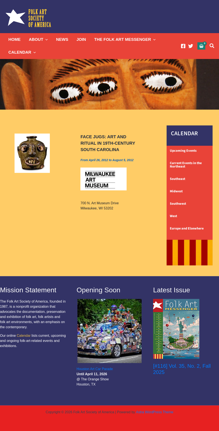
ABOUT (38, 39)
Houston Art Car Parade (95, 369)
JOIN (81, 39)
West (173, 216)
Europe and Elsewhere (187, 228)
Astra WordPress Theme (154, 412)
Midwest (176, 191)
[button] (212, 46)
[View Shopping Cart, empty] (201, 45)
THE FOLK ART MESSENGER (124, 39)
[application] (45, 39)
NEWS (62, 39)
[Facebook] (183, 46)
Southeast (177, 179)
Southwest (178, 203)
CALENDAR (22, 52)
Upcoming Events (183, 150)
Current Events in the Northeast (186, 165)
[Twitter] (190, 46)
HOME (14, 39)
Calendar (24, 335)
